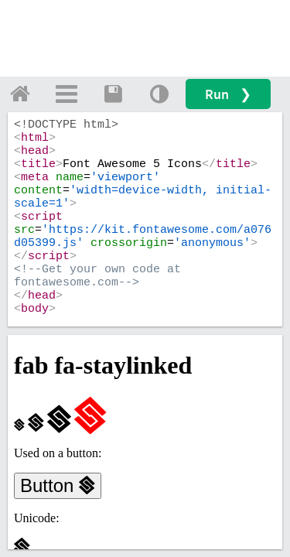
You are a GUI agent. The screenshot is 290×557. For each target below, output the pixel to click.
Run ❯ (228, 94)
